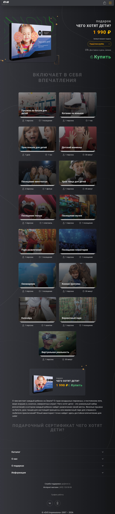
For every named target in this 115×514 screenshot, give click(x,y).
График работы (57, 495)
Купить (102, 57)
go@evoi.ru (66, 484)
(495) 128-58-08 (65, 487)
